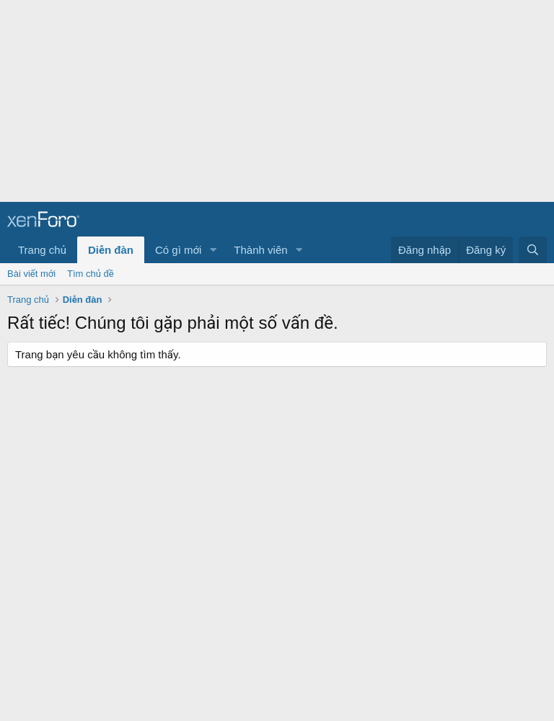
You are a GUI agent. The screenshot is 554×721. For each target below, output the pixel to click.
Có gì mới (178, 250)
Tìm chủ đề (90, 273)
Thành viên (260, 250)
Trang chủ (42, 250)
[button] (213, 249)
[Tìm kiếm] (533, 249)
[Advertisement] (277, 101)
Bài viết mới (31, 273)
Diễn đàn (110, 250)
